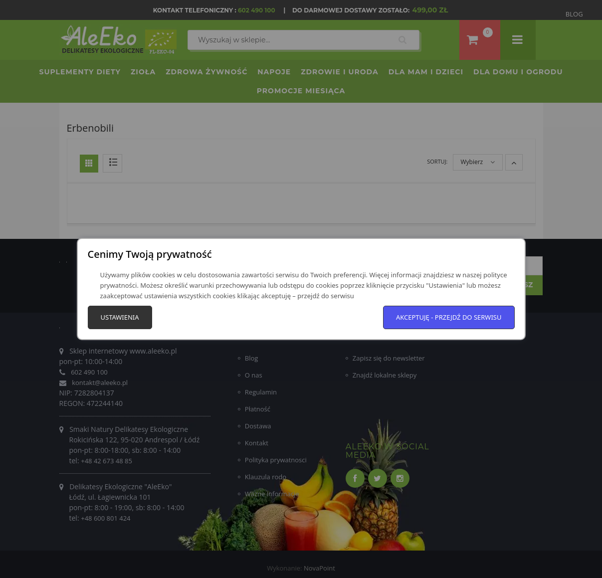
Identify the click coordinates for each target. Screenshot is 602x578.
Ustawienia (120, 317)
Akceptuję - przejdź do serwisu (449, 317)
